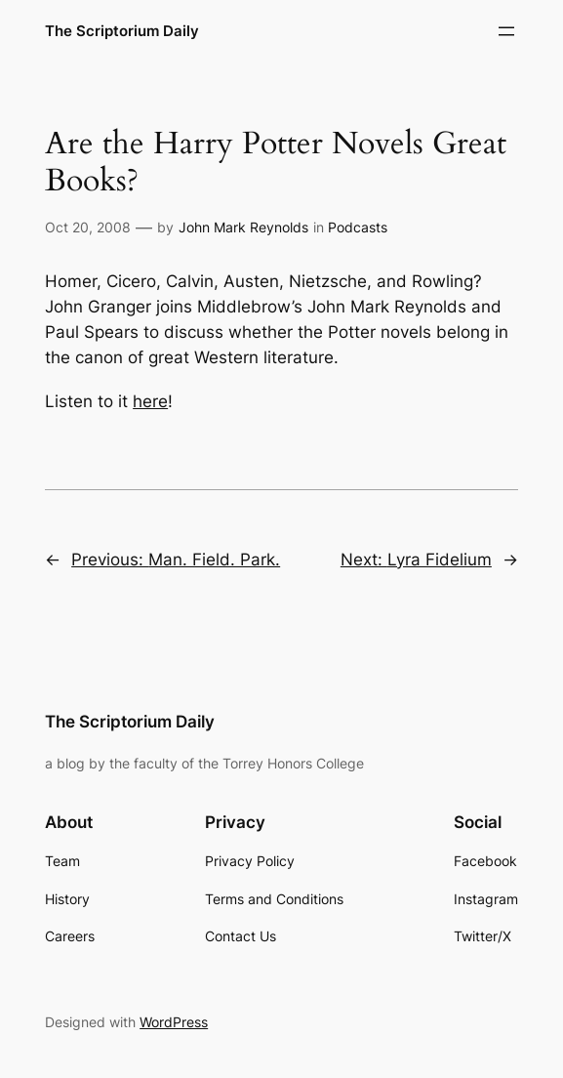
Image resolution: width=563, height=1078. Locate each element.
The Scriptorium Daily (122, 30)
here (150, 401)
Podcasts (357, 227)
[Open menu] (506, 31)
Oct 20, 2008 (88, 227)
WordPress (174, 1022)
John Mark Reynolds (243, 227)
